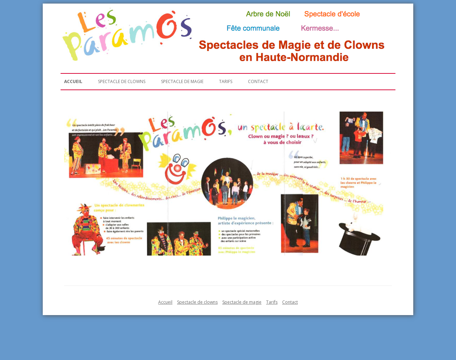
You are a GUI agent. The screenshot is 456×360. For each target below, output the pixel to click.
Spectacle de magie (182, 81)
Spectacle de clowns (121, 81)
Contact (258, 81)
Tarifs (225, 81)
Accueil (73, 81)
